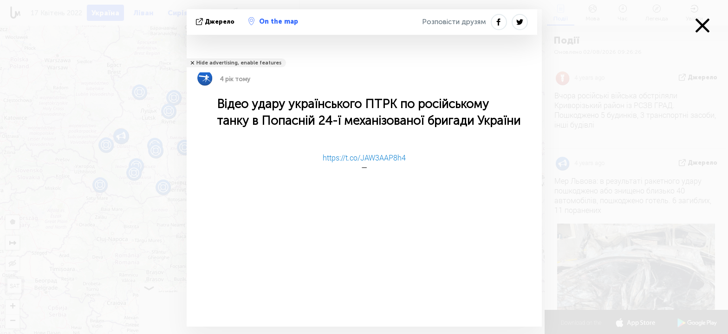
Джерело (216, 21)
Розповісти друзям (454, 22)
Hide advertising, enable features (238, 63)
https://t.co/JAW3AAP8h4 (364, 157)
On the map (273, 21)
